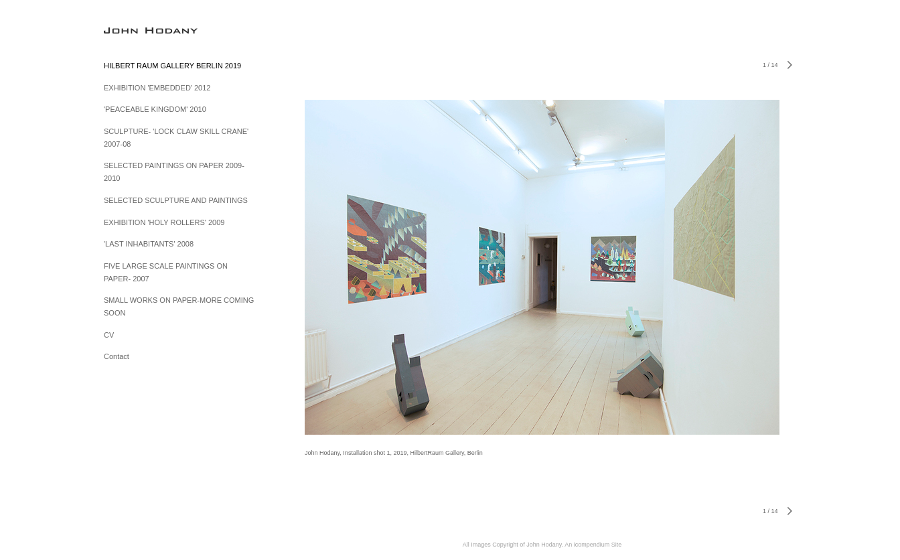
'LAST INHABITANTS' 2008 (149, 244)
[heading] (137, 29)
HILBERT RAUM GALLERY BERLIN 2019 (172, 66)
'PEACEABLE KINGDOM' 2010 (155, 109)
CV (109, 335)
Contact (116, 356)
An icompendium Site (593, 544)
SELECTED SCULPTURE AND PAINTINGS (176, 200)
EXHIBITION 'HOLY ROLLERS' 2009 (164, 222)
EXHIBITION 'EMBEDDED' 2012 (157, 88)
